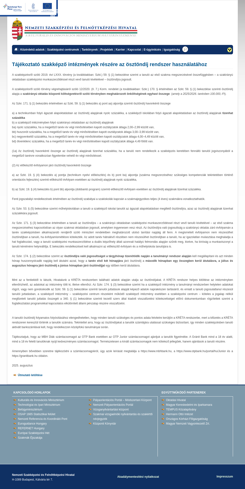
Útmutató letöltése (30, 375)
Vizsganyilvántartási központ (111, 409)
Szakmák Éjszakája (30, 437)
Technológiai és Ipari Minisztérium (39, 404)
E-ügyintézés (152, 49)
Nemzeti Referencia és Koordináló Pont (42, 419)
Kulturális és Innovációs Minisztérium (41, 400)
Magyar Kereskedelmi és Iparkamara (189, 404)
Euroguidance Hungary (32, 423)
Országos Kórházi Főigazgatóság (187, 419)
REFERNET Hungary (31, 428)
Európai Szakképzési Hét (33, 433)
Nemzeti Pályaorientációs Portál (113, 404)
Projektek (106, 49)
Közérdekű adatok (32, 49)
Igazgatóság (172, 49)
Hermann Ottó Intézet (179, 414)
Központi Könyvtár (104, 423)
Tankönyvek (90, 49)
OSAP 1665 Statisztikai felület (36, 414)
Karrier (120, 49)
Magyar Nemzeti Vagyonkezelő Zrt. (188, 423)
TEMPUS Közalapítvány (181, 409)
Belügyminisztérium (30, 409)
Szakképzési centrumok (63, 49)
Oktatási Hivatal (176, 400)
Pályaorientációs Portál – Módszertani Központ (122, 400)
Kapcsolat (134, 49)
